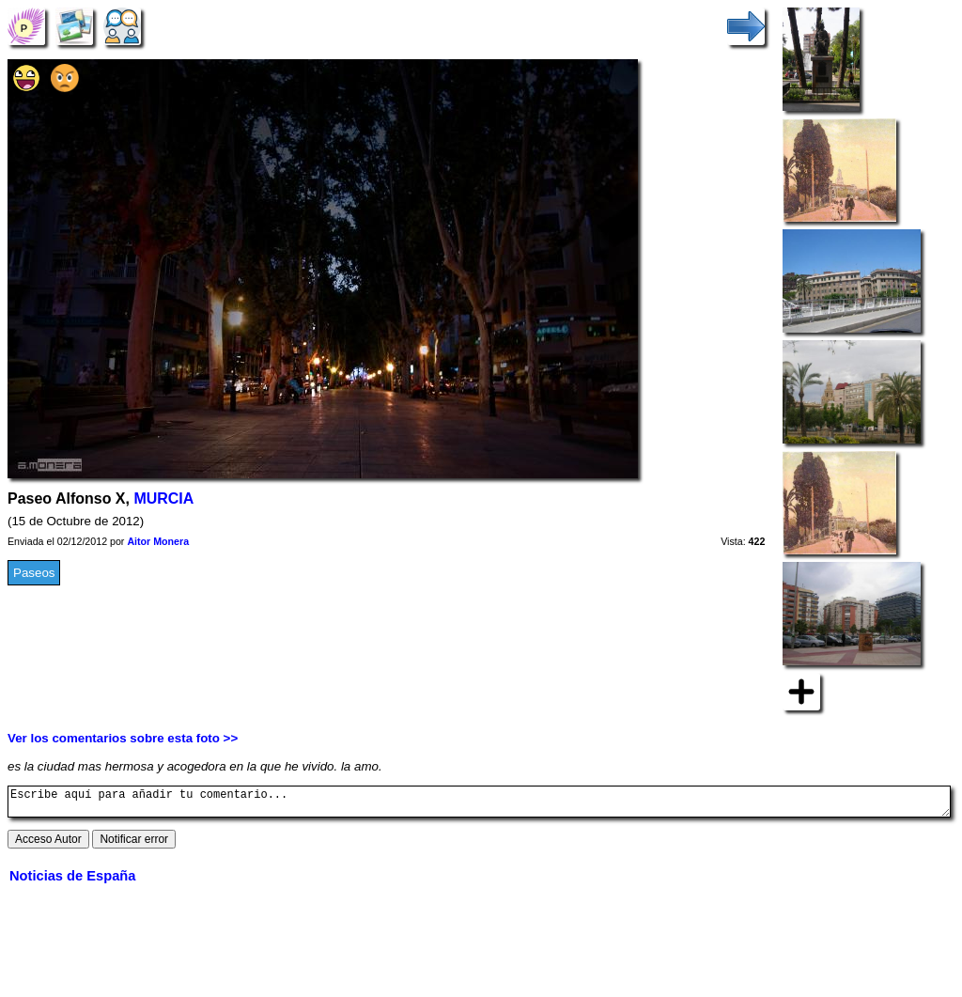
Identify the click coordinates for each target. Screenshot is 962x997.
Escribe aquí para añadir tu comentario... (479, 804)
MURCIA (163, 498)
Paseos (33, 573)
